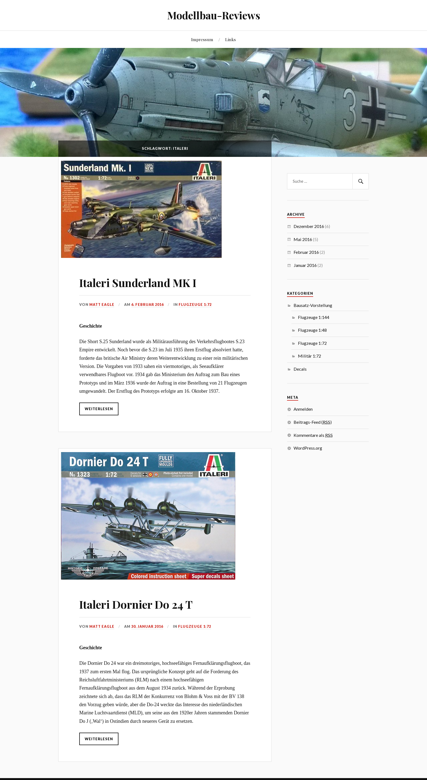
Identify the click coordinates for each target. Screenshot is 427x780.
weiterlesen (99, 405)
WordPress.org (308, 447)
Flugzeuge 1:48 (312, 330)
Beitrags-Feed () (313, 422)
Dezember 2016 (309, 226)
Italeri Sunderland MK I (145, 278)
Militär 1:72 (309, 355)
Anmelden (303, 409)
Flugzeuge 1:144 (313, 317)
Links (230, 39)
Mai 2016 (303, 239)
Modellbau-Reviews (213, 15)
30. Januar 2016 (147, 619)
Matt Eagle (101, 301)
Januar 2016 (305, 265)
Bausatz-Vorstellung (313, 305)
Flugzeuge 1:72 (195, 301)
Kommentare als (313, 435)
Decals (300, 368)
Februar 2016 (306, 252)
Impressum (202, 39)
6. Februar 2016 (147, 301)
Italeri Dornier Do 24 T (142, 596)
